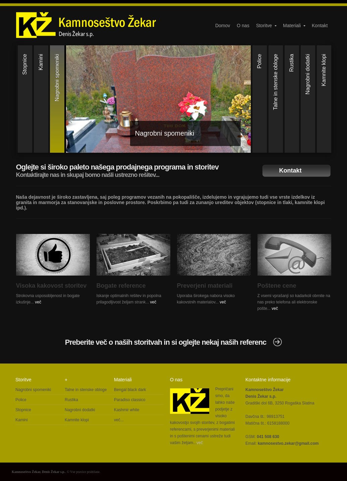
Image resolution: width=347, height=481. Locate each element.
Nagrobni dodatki (80, 409)
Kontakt (320, 25)
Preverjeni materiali (205, 285)
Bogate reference (121, 285)
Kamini (21, 420)
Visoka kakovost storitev (51, 285)
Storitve (266, 25)
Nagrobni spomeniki (164, 133)
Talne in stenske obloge (86, 389)
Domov (222, 25)
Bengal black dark (130, 389)
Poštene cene (276, 285)
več (38, 302)
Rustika (71, 399)
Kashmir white (126, 409)
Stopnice (23, 409)
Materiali (294, 25)
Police (20, 399)
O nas (243, 25)
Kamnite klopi (77, 420)
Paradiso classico (129, 399)
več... (119, 420)
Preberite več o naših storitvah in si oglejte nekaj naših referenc (165, 342)
